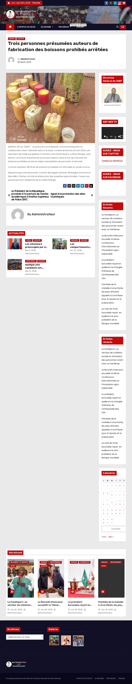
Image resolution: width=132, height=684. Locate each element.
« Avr (104, 536)
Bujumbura (15, 562)
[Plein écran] (121, 136)
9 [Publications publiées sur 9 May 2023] (107, 493)
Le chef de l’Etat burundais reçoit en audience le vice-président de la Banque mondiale (112, 316)
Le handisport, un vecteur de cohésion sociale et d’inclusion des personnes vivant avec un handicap (112, 222)
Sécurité (21, 39)
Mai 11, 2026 (30, 250)
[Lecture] (105, 136)
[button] (117, 26)
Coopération (84, 562)
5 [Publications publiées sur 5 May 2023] (119, 486)
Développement (55, 562)
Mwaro (11, 39)
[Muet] (119, 136)
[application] (112, 133)
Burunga (74, 240)
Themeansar (55, 678)
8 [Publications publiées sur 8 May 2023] (103, 493)
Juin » (110, 536)
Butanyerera (30, 261)
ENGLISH (80, 27)
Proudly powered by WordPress (19, 678)
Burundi (25, 562)
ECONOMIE (47, 27)
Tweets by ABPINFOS (112, 160)
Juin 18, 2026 (16, 609)
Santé (103, 566)
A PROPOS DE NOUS (26, 27)
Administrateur (28, 59)
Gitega (28, 240)
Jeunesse (44, 566)
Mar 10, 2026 (31, 271)
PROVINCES (66, 26)
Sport (13, 566)
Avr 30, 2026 (76, 250)
